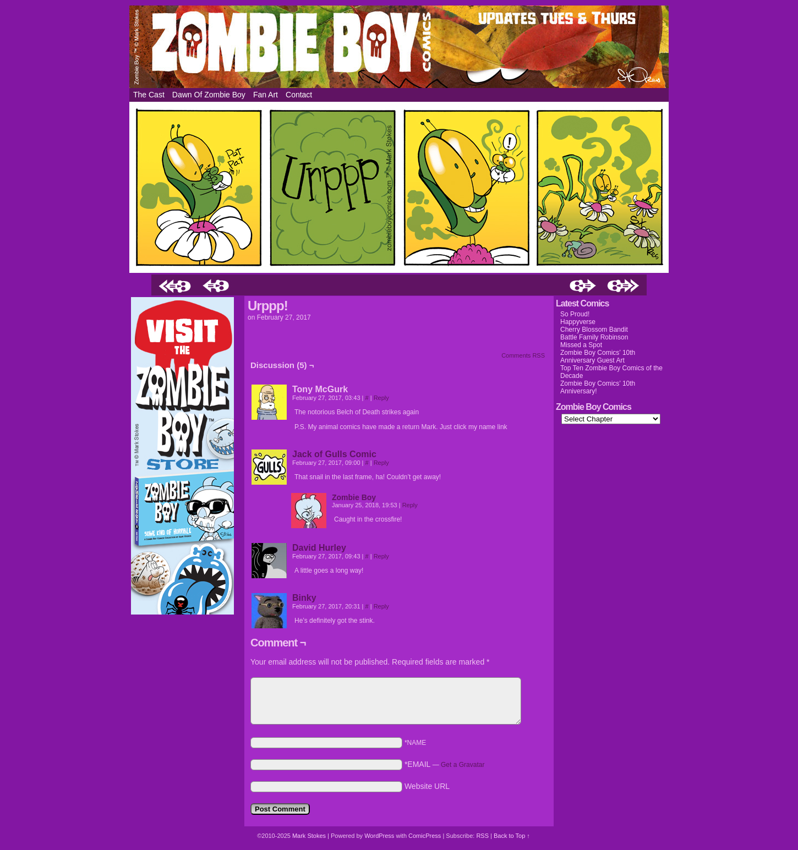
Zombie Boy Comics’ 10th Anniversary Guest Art (597, 356)
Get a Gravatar (462, 765)
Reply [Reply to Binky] (381, 606)
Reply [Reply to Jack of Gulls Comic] (381, 462)
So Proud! (574, 314)
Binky (304, 597)
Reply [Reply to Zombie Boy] (410, 505)
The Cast (149, 94)
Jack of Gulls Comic (334, 454)
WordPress (379, 835)
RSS (482, 835)
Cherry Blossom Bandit (594, 329)
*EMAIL (445, 764)
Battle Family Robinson (594, 337)
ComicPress (424, 835)
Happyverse (577, 322)
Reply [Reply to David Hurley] (381, 556)
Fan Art (265, 94)
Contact (299, 94)
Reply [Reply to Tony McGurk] (381, 397)
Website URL (427, 786)
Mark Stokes (309, 835)
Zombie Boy (399, 47)
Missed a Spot (581, 345)
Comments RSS (523, 355)
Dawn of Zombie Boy (208, 94)
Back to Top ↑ (512, 835)
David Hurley (319, 547)
